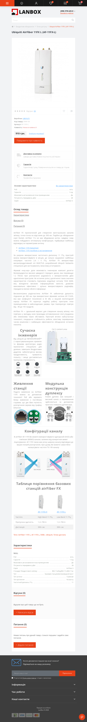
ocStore (47, 708)
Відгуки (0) (18, 220)
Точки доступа (59, 535)
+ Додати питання (24, 645)
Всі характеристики (64, 186)
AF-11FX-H (42, 512)
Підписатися (67, 673)
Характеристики (21, 215)
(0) (35, 111)
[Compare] (71, 111)
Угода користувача (29, 678)
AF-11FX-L (61, 512)
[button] (36, 3)
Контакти (27, 175)
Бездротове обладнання (25, 27)
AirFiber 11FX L (24, 535)
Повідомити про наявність (29, 140)
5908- (42, 535)
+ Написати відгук (24, 612)
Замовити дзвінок (66, 13)
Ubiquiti (26, 118)
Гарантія (27, 164)
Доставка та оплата (32, 154)
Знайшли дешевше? (36, 133)
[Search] (72, 20)
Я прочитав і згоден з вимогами (32, 678)
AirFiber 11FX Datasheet (29, 248)
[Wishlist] (64, 111)
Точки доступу (42, 27)
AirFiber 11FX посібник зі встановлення (35, 250)
